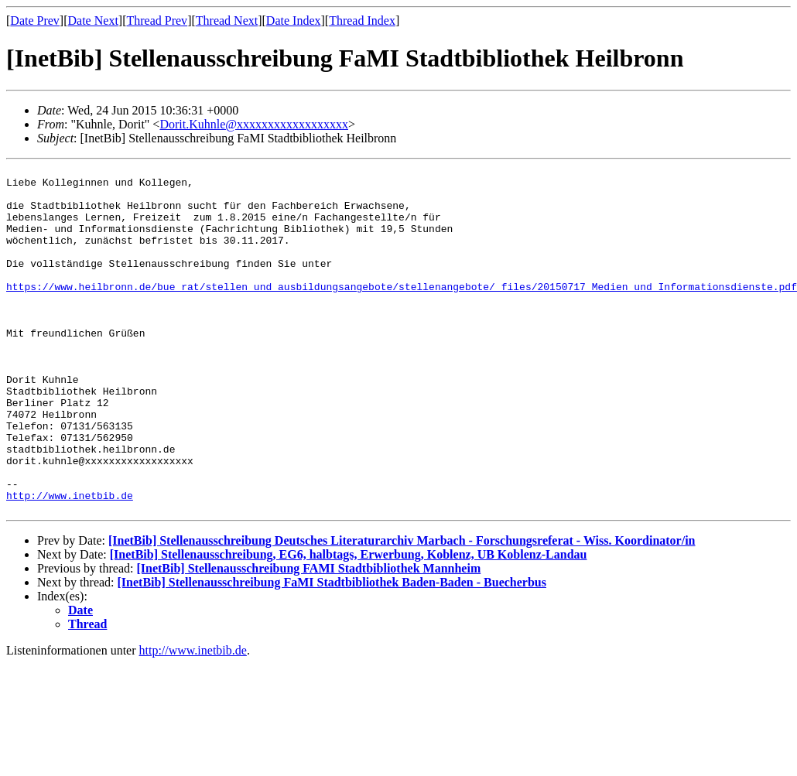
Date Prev (35, 20)
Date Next (93, 20)
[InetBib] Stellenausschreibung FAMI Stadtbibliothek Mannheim (308, 637)
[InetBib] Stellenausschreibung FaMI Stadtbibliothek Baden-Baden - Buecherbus (332, 651)
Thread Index (362, 20)
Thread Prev (156, 20)
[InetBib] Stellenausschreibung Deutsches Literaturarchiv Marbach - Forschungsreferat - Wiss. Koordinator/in (402, 610)
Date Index (293, 20)
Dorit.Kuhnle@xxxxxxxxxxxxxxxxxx (253, 124)
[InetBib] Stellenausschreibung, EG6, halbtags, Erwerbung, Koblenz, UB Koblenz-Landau (348, 624)
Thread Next (227, 20)
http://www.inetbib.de (69, 562)
